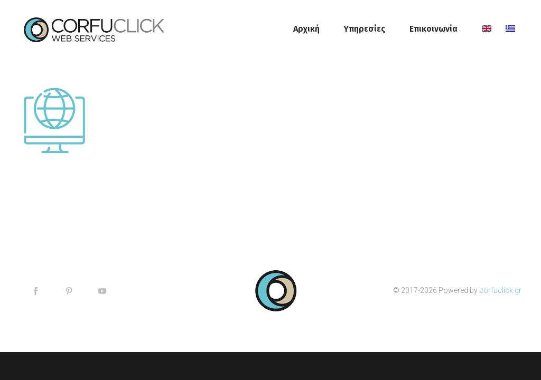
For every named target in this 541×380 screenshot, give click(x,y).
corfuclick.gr (500, 290)
